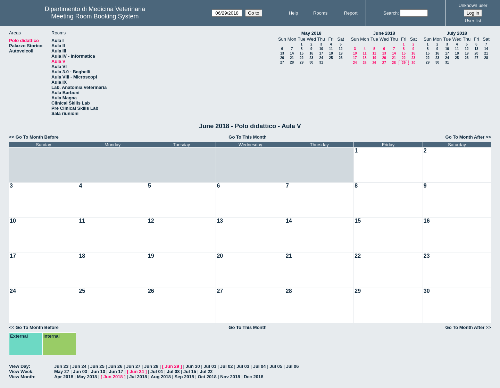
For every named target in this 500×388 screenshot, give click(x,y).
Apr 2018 (63, 376)
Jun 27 (133, 366)
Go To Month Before (37, 137)
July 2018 (457, 33)
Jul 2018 (138, 376)
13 (282, 53)
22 (301, 58)
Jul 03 (242, 366)
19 (340, 53)
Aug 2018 (161, 376)
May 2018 (311, 33)
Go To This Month (247, 137)
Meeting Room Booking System (95, 16)
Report (351, 13)
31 (321, 62)
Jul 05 (275, 366)
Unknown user (472, 5)
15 (301, 53)
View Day (19, 366)
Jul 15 (189, 371)
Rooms (320, 13)
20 (282, 58)
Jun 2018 (113, 376)
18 (331, 53)
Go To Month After (465, 137)
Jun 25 (97, 366)
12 (340, 49)
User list (473, 20)
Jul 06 (292, 366)
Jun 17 (116, 371)
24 (321, 58)
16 (311, 53)
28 (292, 62)
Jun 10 (98, 371)
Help (293, 13)
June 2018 (384, 33)
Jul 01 (209, 366)
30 (311, 62)
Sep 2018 (184, 376)
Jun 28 (151, 366)
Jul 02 (226, 366)
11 (331, 49)
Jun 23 (61, 366)
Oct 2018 (207, 376)
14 (292, 53)
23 (311, 58)
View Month (21, 376)
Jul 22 (206, 371)
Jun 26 (115, 366)
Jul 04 (259, 366)
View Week (20, 371)
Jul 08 (173, 371)
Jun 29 (172, 366)
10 (321, 49)
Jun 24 (79, 366)
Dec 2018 (253, 376)
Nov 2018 (230, 376)
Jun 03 (80, 371)
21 (292, 58)
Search (390, 13)
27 (282, 62)
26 (340, 58)
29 (301, 62)
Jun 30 (192, 366)
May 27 (61, 371)
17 (321, 53)
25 (331, 58)
